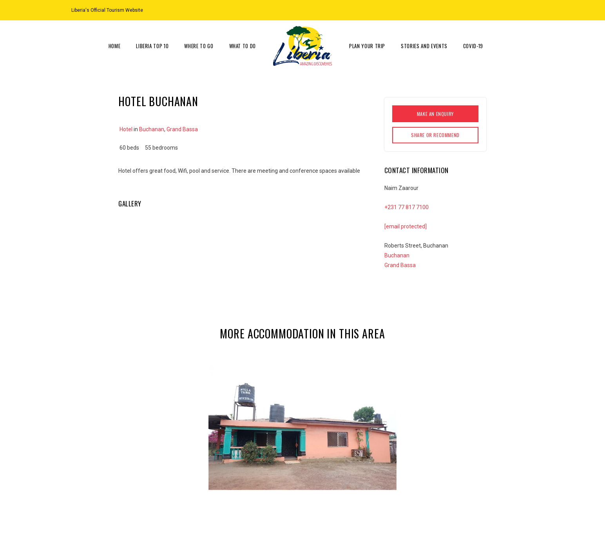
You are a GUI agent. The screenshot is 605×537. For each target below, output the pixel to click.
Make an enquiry (435, 113)
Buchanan (151, 129)
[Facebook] (530, 10)
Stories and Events (424, 46)
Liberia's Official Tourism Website (107, 10)
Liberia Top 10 (152, 46)
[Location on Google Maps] (511, 10)
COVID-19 (473, 46)
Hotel (126, 129)
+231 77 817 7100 (406, 207)
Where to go (198, 46)
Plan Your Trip (367, 46)
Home (115, 46)
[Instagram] (521, 10)
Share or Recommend (435, 135)
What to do (242, 46)
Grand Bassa (182, 129)
